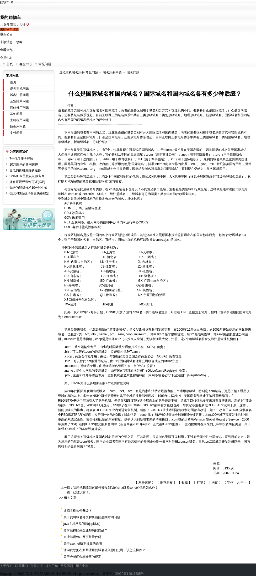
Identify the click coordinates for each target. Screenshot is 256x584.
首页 (10, 64)
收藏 (185, 482)
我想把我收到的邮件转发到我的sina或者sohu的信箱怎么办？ (115, 487)
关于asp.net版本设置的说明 (82, 543)
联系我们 (21, 566)
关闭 (215, 482)
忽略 (19, 42)
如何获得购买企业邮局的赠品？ (85, 530)
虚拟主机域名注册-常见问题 (78, 72)
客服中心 (25, 64)
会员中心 (6, 58)
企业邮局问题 (19, 101)
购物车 (6, 2)
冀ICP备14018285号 (129, 574)
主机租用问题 (19, 120)
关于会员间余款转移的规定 (82, 557)
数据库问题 (18, 126)
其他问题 (16, 114)
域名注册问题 (19, 95)
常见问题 (45, 64)
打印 (200, 482)
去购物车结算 (9, 29)
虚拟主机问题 (19, 88)
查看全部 (6, 50)
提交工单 (51, 566)
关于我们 (6, 566)
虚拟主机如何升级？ (77, 511)
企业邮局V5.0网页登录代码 (82, 537)
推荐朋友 (166, 482)
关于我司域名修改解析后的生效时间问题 (91, 517)
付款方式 (36, 566)
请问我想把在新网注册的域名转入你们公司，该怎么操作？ (104, 550)
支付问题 (16, 133)
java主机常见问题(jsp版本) (81, 524)
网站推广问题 (19, 107)
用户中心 (82, 566)
